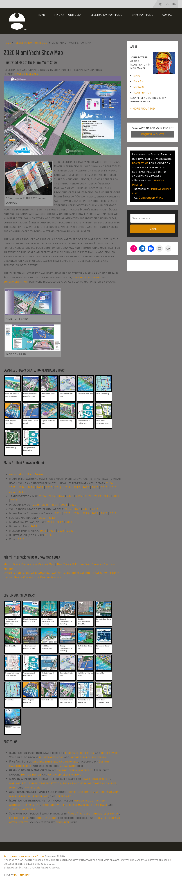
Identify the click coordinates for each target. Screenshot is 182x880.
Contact (168, 14)
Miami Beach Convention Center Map (29, 564)
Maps (136, 75)
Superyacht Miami (16, 281)
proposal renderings (33, 796)
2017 (76, 487)
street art (63, 796)
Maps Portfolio (142, 14)
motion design (31, 774)
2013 (113, 487)
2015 (95, 487)
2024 (21, 487)
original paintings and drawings (55, 761)
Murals (138, 87)
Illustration (142, 92)
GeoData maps (75, 805)
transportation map (87, 277)
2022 (40, 487)
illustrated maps (51, 757)
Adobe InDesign (46, 818)
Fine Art (139, 81)
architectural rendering (88, 757)
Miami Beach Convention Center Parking (33, 577)
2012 (12, 491)
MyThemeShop (22, 875)
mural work (68, 766)
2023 (31, 487)
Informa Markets (26, 74)
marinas (14, 783)
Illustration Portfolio (106, 14)
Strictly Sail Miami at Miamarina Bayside (32, 573)
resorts (104, 779)
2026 (109, 483)
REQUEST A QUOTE (152, 134)
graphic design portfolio (74, 770)
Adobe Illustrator (106, 813)
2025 (12, 487)
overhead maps (96, 805)
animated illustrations (64, 774)
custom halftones (22, 809)
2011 (21, 491)
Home (41, 14)
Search (152, 229)
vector (79, 800)
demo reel (62, 822)
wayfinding (32, 787)
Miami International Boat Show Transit (91, 573)
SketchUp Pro (18, 818)
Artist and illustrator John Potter (24, 856)
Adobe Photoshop (80, 813)
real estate (30, 783)
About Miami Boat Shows (26, 474)
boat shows (90, 779)
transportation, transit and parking (65, 783)
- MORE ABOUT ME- (142, 108)
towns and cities (104, 783)
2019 (58, 487)
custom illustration (79, 753)
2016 (86, 487)
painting (34, 805)
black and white (53, 805)
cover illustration (81, 792)
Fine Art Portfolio (67, 14)
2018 (67, 487)
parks (13, 787)
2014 (104, 487)
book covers (109, 753)
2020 (49, 487)
